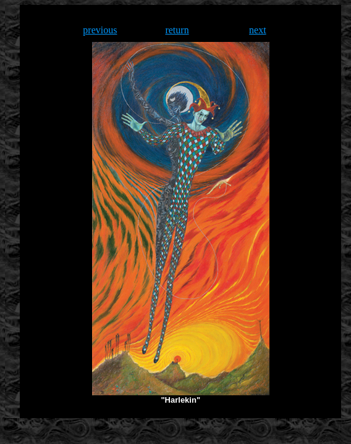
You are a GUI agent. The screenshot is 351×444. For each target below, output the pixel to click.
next (257, 30)
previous (100, 30)
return (176, 30)
